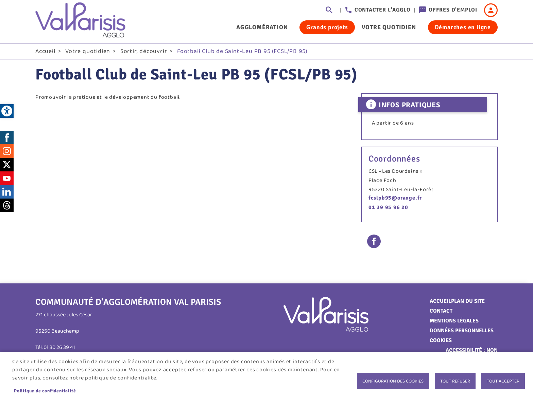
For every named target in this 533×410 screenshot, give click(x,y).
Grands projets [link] (327, 27)
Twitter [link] (7, 164)
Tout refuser (455, 381)
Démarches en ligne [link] (463, 27)
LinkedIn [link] (7, 192)
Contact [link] (441, 311)
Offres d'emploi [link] (453, 9)
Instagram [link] (7, 151)
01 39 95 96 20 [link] (388, 207)
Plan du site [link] (468, 301)
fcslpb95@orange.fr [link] (395, 197)
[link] (7, 111)
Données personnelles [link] (462, 330)
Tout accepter (503, 381)
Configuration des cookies (393, 381)
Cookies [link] (441, 340)
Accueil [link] (45, 51)
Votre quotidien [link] (389, 27)
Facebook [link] (7, 137)
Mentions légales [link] (454, 320)
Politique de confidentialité (45, 391)
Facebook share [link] (374, 241)
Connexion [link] (491, 10)
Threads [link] (7, 205)
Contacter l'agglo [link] (383, 9)
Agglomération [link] (262, 27)
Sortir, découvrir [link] (143, 51)
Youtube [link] (7, 178)
